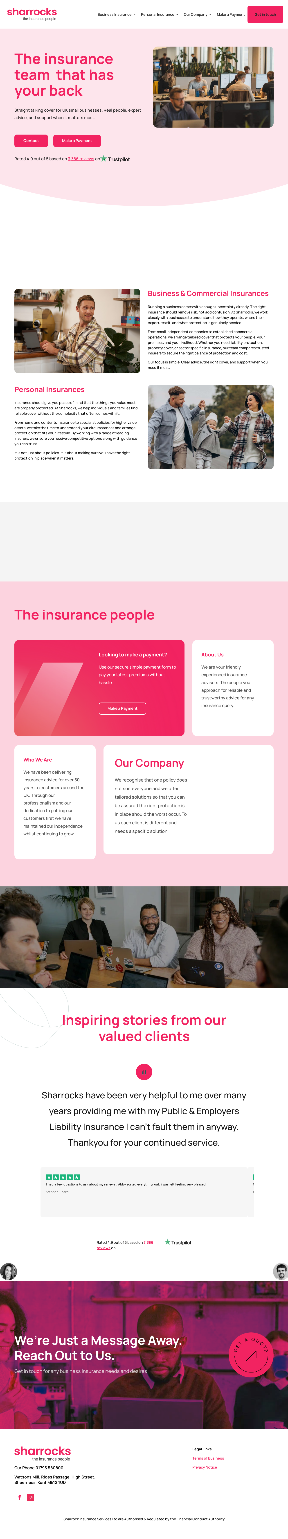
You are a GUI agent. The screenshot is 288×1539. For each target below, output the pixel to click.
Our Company (195, 14)
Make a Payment (231, 14)
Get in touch (265, 14)
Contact (31, 140)
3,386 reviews (81, 158)
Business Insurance (115, 14)
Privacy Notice (204, 1467)
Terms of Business (208, 1458)
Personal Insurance (157, 14)
